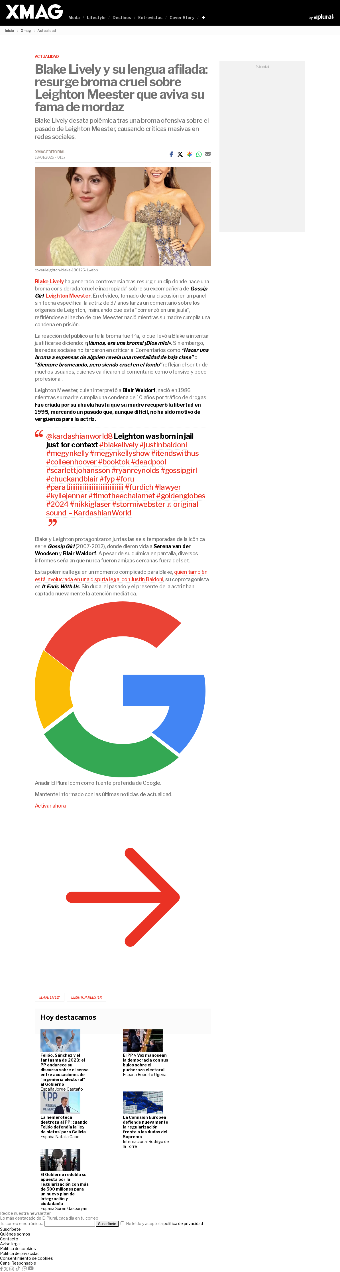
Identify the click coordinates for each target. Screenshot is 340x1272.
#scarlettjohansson (78, 470)
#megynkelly (67, 453)
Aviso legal (10, 1243)
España (47, 1089)
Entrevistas (150, 17)
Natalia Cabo (67, 1136)
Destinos (122, 17)
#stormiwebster (138, 504)
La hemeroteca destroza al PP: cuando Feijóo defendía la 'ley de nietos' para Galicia (63, 1124)
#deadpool (148, 461)
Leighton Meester (86, 997)
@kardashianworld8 (79, 436)
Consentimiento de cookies (26, 1258)
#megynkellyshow (120, 453)
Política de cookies (18, 1248)
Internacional (135, 1141)
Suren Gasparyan (71, 1208)
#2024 (57, 504)
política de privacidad (183, 1223)
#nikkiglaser (90, 504)
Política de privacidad (20, 1253)
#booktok (114, 461)
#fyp (107, 478)
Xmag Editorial (50, 151)
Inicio (9, 30)
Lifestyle (96, 17)
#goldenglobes (180, 495)
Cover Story (182, 17)
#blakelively (118, 444)
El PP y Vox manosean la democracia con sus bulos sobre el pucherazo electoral (145, 1062)
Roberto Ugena (152, 1074)
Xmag (26, 30)
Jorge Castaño (69, 1089)
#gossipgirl (179, 470)
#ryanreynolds (135, 470)
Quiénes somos (15, 1234)
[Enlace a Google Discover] (189, 154)
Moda (74, 17)
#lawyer (168, 487)
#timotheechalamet (121, 495)
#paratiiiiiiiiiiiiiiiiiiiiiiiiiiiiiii (85, 487)
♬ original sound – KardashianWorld (122, 508)
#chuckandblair (72, 478)
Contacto (9, 1238)
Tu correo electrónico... (22, 1223)
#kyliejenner (66, 495)
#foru (125, 478)
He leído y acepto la (162, 1223)
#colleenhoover (71, 461)
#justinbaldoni (163, 444)
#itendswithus (175, 453)
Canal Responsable (18, 1263)
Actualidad (47, 56)
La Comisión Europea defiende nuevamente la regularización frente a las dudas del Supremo (145, 1127)
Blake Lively (49, 997)
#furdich (139, 487)
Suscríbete (10, 1229)
